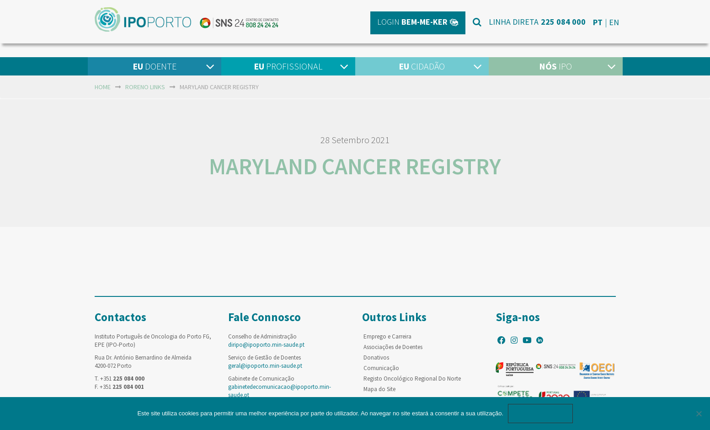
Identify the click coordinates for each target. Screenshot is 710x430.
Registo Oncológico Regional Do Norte (412, 378)
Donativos (376, 357)
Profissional (288, 66)
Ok (540, 413)
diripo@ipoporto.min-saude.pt (266, 345)
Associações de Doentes (392, 347)
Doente (154, 66)
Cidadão (422, 66)
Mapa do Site (379, 389)
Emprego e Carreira (387, 336)
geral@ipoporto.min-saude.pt (265, 366)
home (103, 87)
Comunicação (381, 368)
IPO (555, 66)
